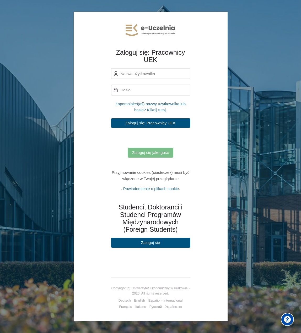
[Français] (125, 306)
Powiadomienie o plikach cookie (151, 188)
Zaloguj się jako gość (150, 152)
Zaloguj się (150, 242)
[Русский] (155, 306)
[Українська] (173, 306)
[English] (139, 300)
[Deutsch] (125, 300)
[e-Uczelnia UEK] (150, 30)
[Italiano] (140, 306)
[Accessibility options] (287, 319)
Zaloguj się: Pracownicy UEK (150, 123)
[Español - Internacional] (165, 300)
